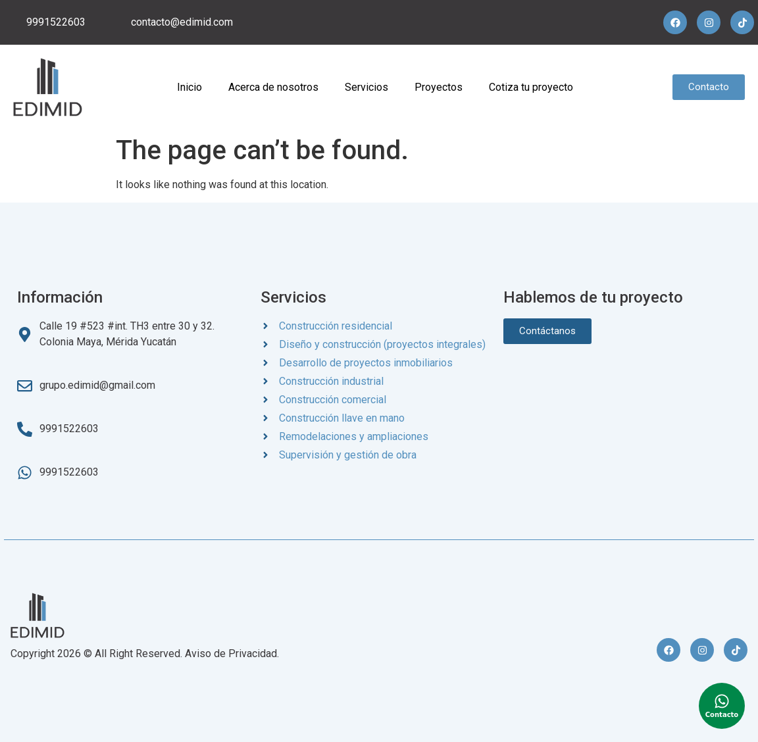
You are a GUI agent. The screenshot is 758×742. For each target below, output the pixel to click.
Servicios (366, 87)
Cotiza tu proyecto (531, 87)
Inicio (189, 87)
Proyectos (439, 87)
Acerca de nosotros (273, 87)
